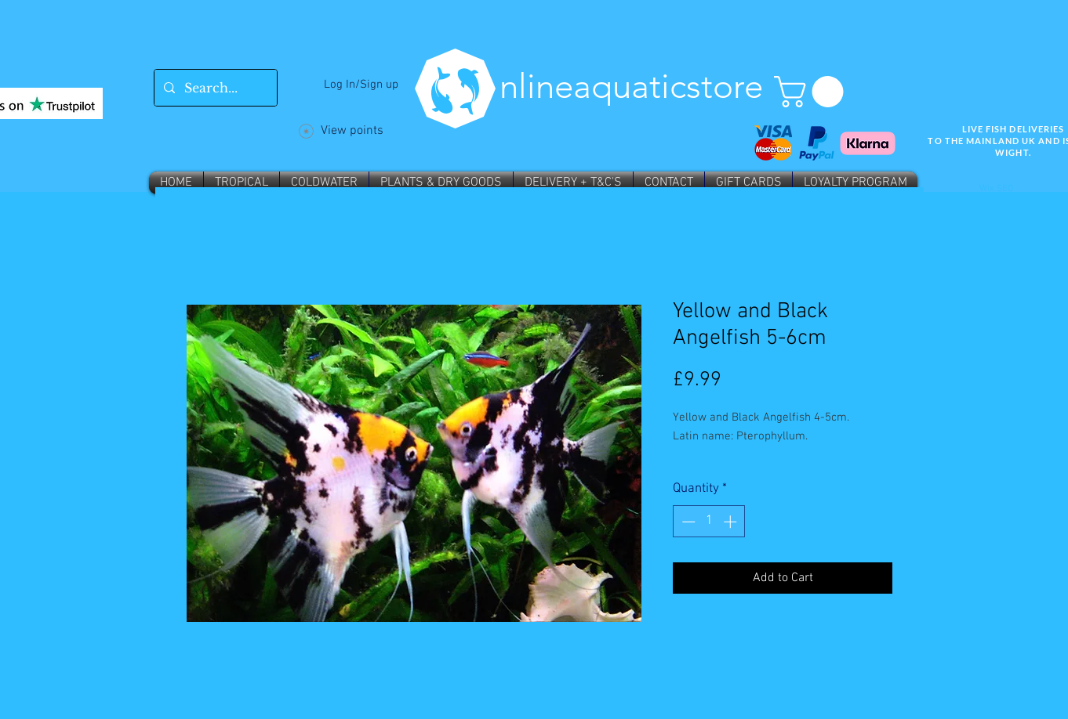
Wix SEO (996, 188)
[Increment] (731, 521)
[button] (812, 91)
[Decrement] (687, 521)
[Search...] (214, 88)
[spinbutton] (709, 521)
